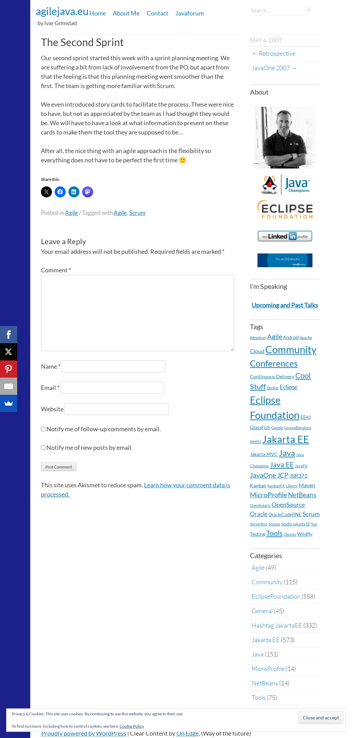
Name (50, 366)
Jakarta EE (266, 639)
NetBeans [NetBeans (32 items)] (302, 495)
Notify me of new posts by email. (89, 447)
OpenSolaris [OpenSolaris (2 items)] (260, 505)
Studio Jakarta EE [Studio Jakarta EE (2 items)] (295, 524)
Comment (56, 270)
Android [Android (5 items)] (291, 337)
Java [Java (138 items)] (287, 453)
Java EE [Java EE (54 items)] (282, 464)
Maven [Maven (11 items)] (307, 485)
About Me (126, 13)
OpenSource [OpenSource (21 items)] (288, 504)
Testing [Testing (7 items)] (257, 534)
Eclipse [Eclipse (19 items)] (288, 387)
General (262, 611)
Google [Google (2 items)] (277, 427)
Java (258, 654)
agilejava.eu (62, 11)
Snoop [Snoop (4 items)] (274, 524)
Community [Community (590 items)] (291, 349)
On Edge (187, 733)
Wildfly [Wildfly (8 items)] (304, 534)
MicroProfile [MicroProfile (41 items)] (268, 494)
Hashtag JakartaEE (277, 625)
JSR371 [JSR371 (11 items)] (298, 476)
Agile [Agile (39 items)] (274, 336)
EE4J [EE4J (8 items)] (305, 417)
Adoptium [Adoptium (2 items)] (258, 337)
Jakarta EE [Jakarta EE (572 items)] (285, 439)
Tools (259, 697)
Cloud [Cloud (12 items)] (257, 351)
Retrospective (273, 53)
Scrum (137, 212)
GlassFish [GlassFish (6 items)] (260, 427)
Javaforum (189, 13)
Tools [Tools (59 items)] (274, 533)
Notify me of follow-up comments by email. (103, 429)
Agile (71, 212)
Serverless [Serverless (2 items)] (258, 524)
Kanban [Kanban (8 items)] (258, 485)
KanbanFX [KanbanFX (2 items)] (276, 486)
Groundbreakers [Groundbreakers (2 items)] (297, 427)
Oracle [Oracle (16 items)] (258, 514)
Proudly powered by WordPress (83, 733)
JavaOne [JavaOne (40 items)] (263, 475)
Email (50, 387)
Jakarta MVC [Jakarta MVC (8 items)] (264, 454)
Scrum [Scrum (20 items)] (311, 514)
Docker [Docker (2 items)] (273, 388)
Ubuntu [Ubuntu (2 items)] (290, 534)
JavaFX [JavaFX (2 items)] (301, 466)
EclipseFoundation (276, 596)
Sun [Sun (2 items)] (314, 524)
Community (267, 582)
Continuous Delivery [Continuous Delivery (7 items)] (272, 376)
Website (52, 409)
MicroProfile (268, 668)
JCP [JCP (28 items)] (282, 475)
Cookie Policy (132, 726)
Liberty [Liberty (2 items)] (292, 486)
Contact (157, 13)
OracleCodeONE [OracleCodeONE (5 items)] (284, 514)
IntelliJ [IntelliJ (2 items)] (255, 441)
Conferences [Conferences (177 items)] (274, 363)
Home (97, 13)
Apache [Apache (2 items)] (306, 337)
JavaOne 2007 (274, 68)
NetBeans (265, 683)
